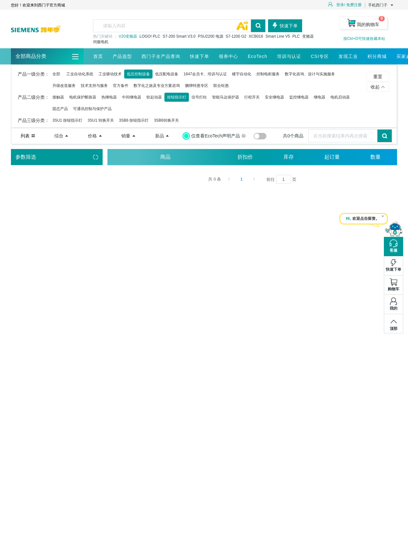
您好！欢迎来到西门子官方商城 (38, 5)
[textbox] (172, 25)
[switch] (260, 136)
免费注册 (354, 5)
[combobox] (179, 25)
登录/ (340, 5)
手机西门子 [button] (381, 5)
